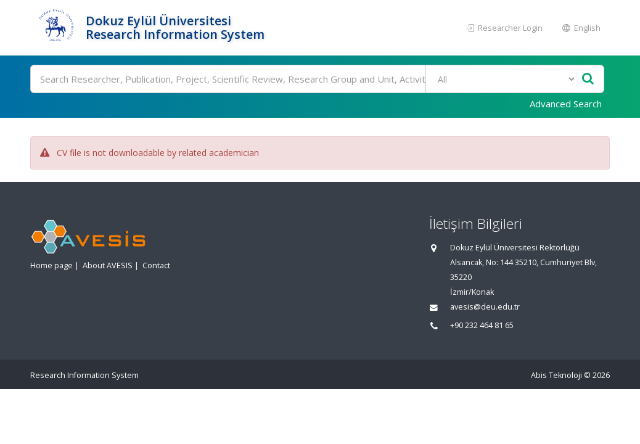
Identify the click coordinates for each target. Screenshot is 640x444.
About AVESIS (108, 265)
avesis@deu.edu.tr (485, 307)
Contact (156, 265)
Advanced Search (566, 103)
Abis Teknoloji (556, 375)
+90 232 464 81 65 (482, 325)
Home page (51, 265)
